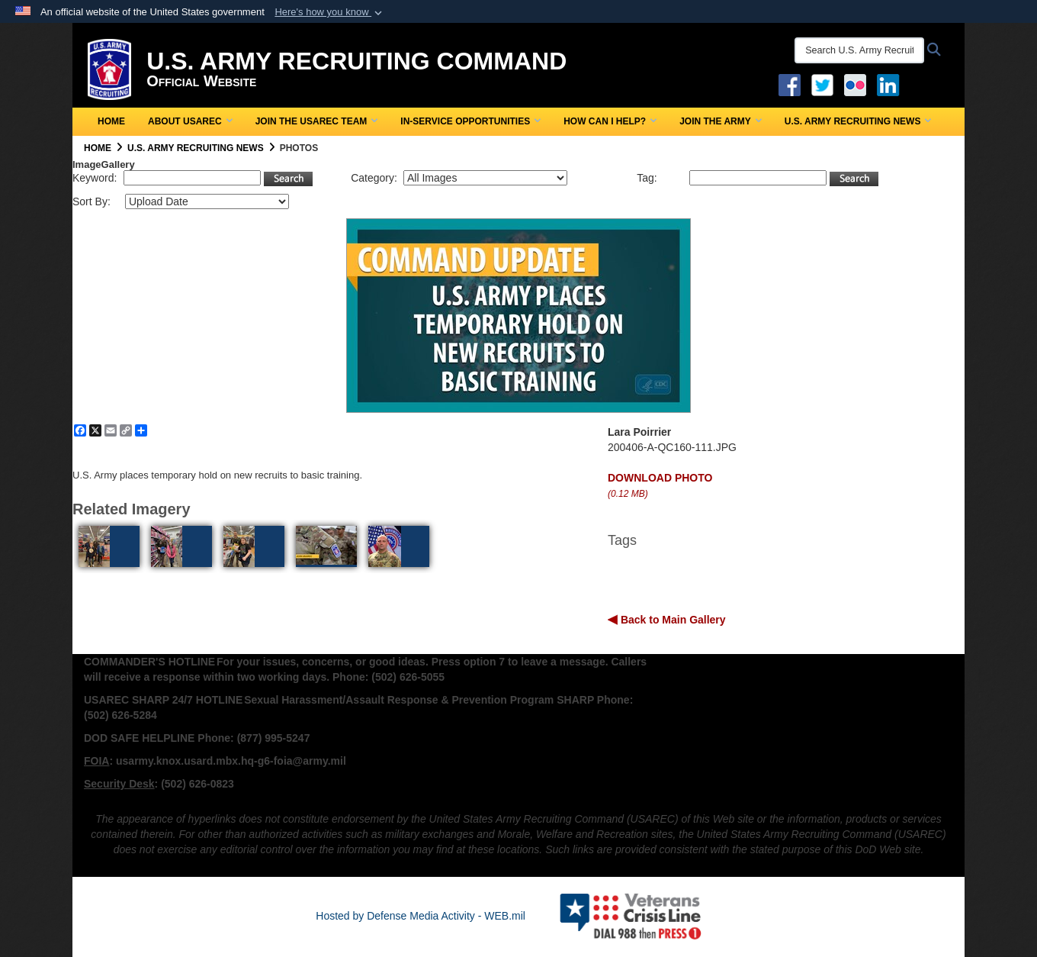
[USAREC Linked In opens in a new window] (891, 84)
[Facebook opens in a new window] (790, 84)
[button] (329, 12)
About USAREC (190, 121)
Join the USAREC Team (316, 121)
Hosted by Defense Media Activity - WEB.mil (420, 916)
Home (111, 121)
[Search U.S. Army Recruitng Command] (859, 50)
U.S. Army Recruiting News (858, 121)
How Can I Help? (610, 121)
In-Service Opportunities (470, 121)
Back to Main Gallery (672, 620)
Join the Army (720, 121)
